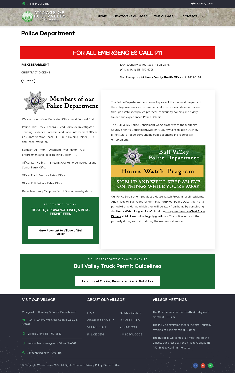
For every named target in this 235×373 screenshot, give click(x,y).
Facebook (28, 80)
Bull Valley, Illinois (203, 4)
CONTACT (189, 16)
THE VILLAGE (164, 16)
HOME (102, 16)
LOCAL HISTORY (130, 320)
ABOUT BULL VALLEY (100, 320)
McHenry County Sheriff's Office (161, 77)
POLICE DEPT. (96, 334)
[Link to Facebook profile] (195, 366)
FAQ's (90, 313)
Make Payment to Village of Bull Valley (60, 232)
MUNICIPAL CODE (131, 334)
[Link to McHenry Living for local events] (210, 366)
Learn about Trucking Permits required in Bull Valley (117, 281)
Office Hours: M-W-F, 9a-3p (41, 352)
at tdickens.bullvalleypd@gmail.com (158, 214)
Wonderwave (45, 365)
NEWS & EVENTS (130, 313)
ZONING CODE (129, 327)
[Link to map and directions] (203, 366)
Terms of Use (112, 365)
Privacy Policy (94, 365)
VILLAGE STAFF (97, 327)
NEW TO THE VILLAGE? (130, 16)
